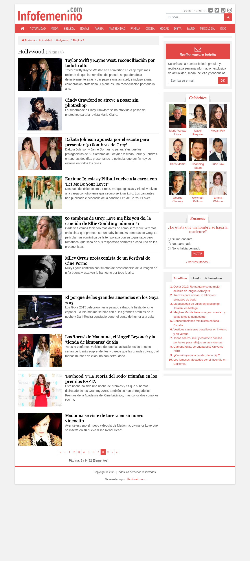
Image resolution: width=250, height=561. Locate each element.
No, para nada (181, 244)
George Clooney (177, 187)
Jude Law (218, 152)
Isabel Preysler (198, 120)
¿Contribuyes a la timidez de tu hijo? (196, 355)
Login (187, 11)
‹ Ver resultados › (198, 262)
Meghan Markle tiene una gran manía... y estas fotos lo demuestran (199, 314)
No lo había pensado (186, 248)
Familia (135, 28)
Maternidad (117, 28)
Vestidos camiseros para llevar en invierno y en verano (200, 332)
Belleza (69, 28)
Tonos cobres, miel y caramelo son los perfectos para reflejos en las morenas (197, 340)
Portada (28, 40)
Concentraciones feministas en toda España (196, 323)
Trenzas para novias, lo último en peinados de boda (194, 297)
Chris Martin (177, 152)
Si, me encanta (182, 239)
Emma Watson (218, 187)
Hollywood (62, 40)
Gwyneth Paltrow (198, 187)
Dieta (178, 28)
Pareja (99, 28)
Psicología (207, 28)
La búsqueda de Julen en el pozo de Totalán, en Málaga (196, 306)
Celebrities (197, 98)
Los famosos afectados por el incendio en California (199, 362)
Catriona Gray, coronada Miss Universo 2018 (198, 349)
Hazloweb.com (136, 479)
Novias (84, 28)
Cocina (150, 28)
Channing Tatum (198, 153)
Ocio (223, 28)
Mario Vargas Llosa (177, 120)
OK (223, 80)
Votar (197, 253)
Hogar (164, 28)
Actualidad (38, 28)
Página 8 (78, 40)
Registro (200, 11)
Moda (55, 28)
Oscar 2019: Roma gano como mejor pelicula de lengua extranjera (196, 289)
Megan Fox (218, 118)
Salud (191, 28)
